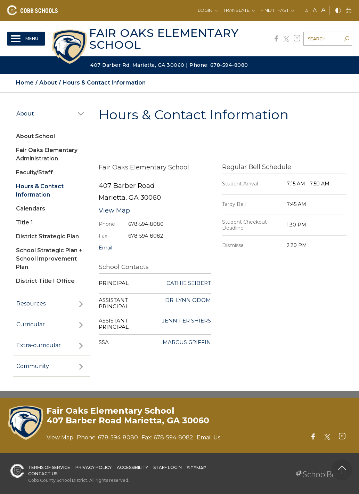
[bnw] (338, 11)
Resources (31, 303)
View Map (114, 210)
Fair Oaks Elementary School (164, 38)
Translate (236, 10)
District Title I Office (45, 281)
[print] (348, 11)
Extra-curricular (38, 345)
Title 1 (24, 222)
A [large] (323, 10)
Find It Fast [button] (275, 10)
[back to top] (342, 470)
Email (105, 248)
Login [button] (205, 10)
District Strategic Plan (47, 236)
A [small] (306, 10)
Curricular (30, 324)
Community (32, 366)
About (25, 113)
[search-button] (346, 39)
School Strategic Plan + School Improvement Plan (49, 258)
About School (35, 136)
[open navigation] (26, 39)
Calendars (30, 208)
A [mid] (315, 10)
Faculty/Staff (34, 172)
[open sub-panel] (81, 114)
